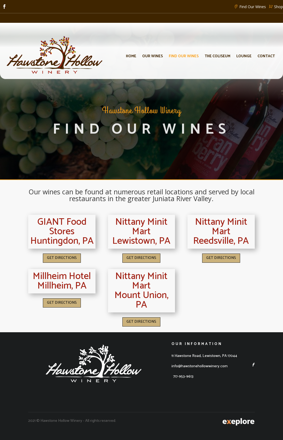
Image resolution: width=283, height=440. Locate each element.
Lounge (244, 56)
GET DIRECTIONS (62, 258)
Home (131, 56)
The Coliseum (217, 56)
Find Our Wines (249, 6)
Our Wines (152, 56)
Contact (266, 56)
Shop (275, 6)
